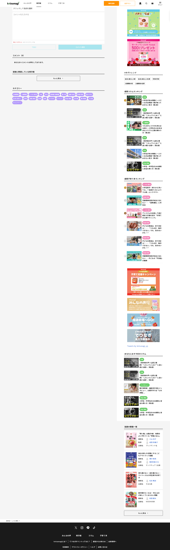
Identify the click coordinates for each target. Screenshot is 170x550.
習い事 (64, 87)
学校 (46, 87)
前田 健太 (152, 498)
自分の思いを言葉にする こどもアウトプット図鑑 (149, 454)
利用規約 (66, 547)
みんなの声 (28, 3)
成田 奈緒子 (153, 442)
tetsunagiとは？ (60, 541)
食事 (39, 91)
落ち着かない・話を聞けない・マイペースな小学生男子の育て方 (149, 475)
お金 (41, 87)
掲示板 (38, 3)
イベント (60, 91)
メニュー (160, 3)
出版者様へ (112, 541)
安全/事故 (68, 91)
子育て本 (61, 3)
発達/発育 (80, 87)
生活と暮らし (17, 91)
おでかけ (52, 91)
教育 (45, 91)
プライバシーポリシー (80, 547)
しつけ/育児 (33, 87)
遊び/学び (89, 87)
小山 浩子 (152, 439)
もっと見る (58, 71)
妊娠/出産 (72, 87)
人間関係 (24, 87)
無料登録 (111, 3)
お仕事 (76, 91)
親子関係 (83, 91)
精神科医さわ (154, 462)
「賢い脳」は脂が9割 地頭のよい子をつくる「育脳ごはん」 (149, 435)
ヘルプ (92, 547)
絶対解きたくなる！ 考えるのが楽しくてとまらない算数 (149, 494)
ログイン (127, 3)
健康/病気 (32, 91)
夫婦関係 (16, 87)
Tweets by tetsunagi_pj (137, 346)
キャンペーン (17, 95)
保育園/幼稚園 (54, 87)
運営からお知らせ (99, 541)
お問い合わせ (103, 547)
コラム (50, 3)
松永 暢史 (152, 481)
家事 (25, 91)
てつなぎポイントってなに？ (79, 541)
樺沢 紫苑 (152, 459)
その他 (91, 91)
